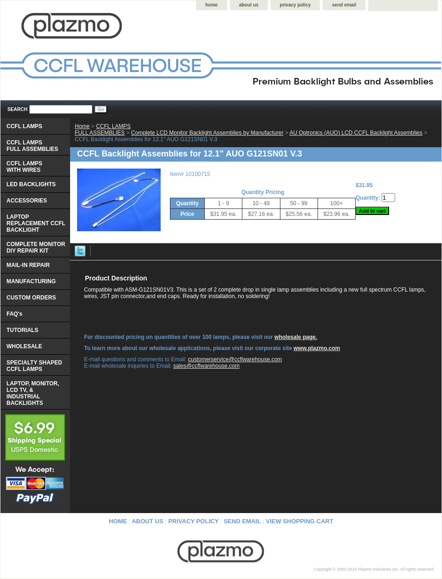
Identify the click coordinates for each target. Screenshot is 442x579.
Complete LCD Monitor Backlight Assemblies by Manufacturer (207, 133)
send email (344, 4)
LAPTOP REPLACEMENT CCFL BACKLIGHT (35, 223)
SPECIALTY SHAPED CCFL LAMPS (34, 365)
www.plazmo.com (316, 348)
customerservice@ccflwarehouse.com (235, 359)
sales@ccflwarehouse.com (206, 366)
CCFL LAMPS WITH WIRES (24, 166)
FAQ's (14, 314)
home (211, 4)
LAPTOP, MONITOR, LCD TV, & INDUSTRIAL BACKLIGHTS (32, 393)
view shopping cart (299, 521)
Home (82, 126)
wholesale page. (295, 337)
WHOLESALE (24, 346)
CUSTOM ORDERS (31, 297)
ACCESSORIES (26, 200)
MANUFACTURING (31, 281)
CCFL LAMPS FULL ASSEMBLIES (103, 129)
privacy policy (295, 4)
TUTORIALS (22, 330)
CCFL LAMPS (24, 126)
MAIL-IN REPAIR (28, 265)
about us (249, 4)
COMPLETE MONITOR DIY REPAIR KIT (35, 247)
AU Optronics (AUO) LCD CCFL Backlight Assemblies (355, 133)
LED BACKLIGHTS (31, 184)
